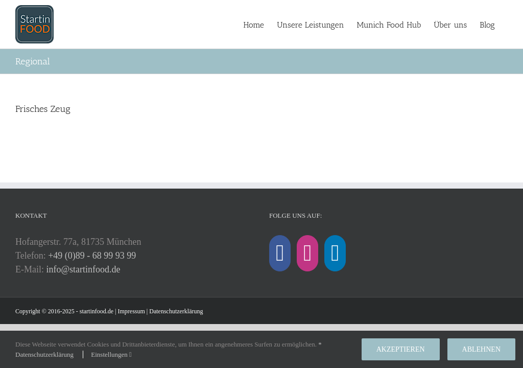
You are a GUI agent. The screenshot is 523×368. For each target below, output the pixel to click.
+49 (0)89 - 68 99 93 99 (92, 255)
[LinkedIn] (335, 253)
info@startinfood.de (83, 269)
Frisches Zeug (42, 108)
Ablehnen (481, 349)
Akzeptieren (400, 349)
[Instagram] (307, 253)
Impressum (131, 311)
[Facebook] (280, 253)
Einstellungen (111, 354)
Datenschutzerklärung (176, 311)
